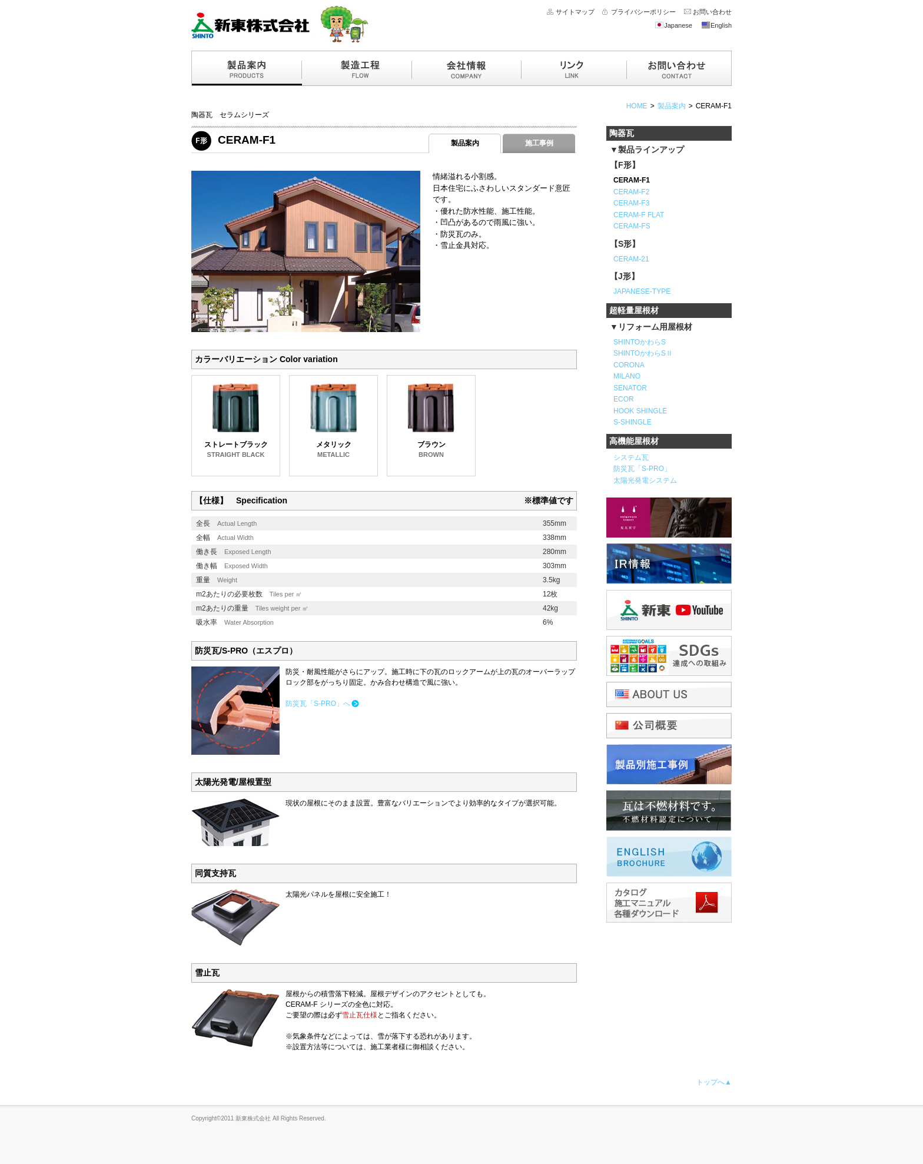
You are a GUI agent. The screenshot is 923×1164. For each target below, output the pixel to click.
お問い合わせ (712, 11)
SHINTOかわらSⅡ (643, 353)
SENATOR (630, 388)
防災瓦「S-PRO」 (642, 469)
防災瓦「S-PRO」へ (317, 703)
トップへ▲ (714, 1082)
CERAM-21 (631, 259)
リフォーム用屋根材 (655, 326)
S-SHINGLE (632, 422)
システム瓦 (631, 457)
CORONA (629, 365)
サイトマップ (575, 11)
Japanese (673, 25)
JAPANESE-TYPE (641, 291)
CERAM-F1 (714, 106)
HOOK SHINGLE (640, 411)
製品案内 (672, 106)
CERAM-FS (631, 226)
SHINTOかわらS (639, 342)
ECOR (623, 399)
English (716, 25)
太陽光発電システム (645, 480)
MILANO (626, 376)
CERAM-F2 (631, 192)
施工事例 (539, 143)
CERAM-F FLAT (638, 215)
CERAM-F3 (631, 203)
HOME (637, 106)
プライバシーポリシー (643, 11)
